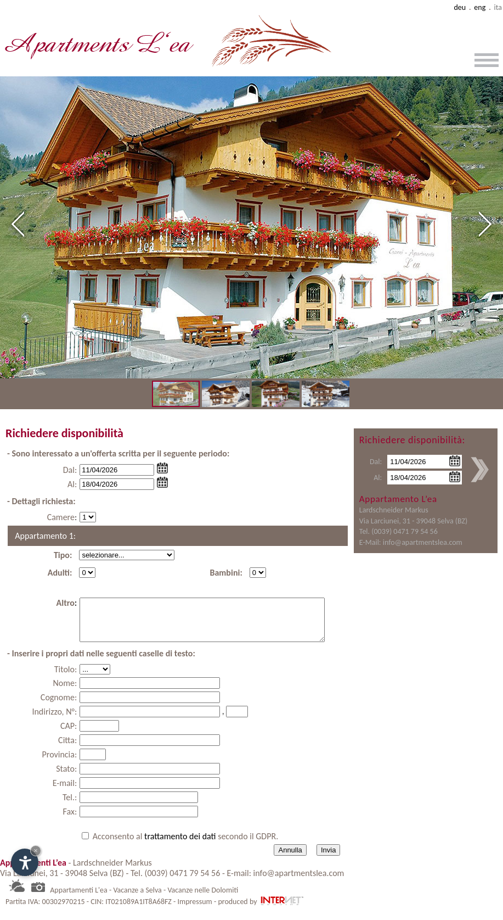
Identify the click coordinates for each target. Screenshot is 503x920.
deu (460, 7)
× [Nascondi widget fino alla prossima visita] (35, 850)
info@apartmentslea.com (422, 542)
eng (479, 7)
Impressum (195, 910)
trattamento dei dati (181, 844)
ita (498, 7)
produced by (261, 910)
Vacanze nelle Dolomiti (202, 898)
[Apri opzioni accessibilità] (24, 862)
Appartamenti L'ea (79, 898)
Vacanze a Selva (137, 898)
